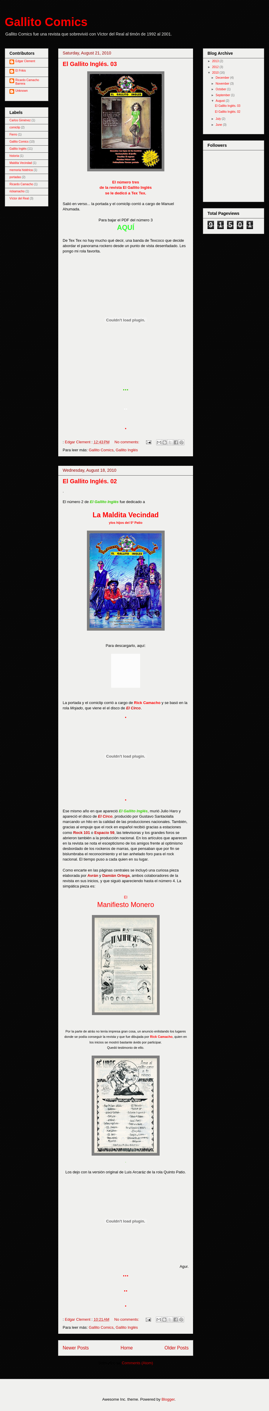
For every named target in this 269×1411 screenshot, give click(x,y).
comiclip (14, 127)
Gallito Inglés (127, 450)
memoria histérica (21, 170)
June (219, 124)
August (220, 100)
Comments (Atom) (137, 1363)
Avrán (92, 875)
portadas (15, 177)
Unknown (21, 90)
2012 (215, 67)
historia (14, 155)
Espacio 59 (104, 832)
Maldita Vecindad (20, 163)
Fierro (13, 134)
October (221, 89)
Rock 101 (81, 832)
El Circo (133, 708)
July (218, 118)
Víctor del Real (19, 198)
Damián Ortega (115, 875)
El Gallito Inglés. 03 (90, 64)
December (222, 77)
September (223, 95)
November (222, 83)
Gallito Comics (46, 21)
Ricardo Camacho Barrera (27, 81)
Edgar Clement (25, 61)
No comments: (127, 442)
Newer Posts (76, 1347)
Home (127, 1347)
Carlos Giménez (20, 120)
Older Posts (177, 1347)
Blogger (167, 1399)
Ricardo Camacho (21, 184)
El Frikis (20, 70)
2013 (215, 61)
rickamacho (17, 191)
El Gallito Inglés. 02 (90, 481)
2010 (215, 72)
